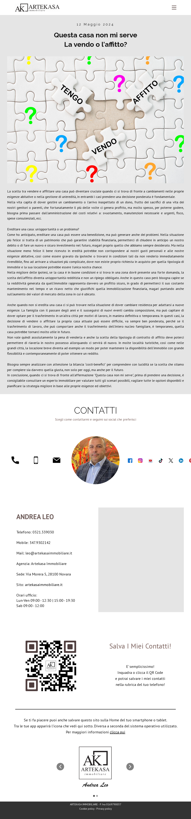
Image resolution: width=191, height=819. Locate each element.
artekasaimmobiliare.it (44, 584)
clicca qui (117, 732)
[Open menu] (174, 8)
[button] (60, 766)
